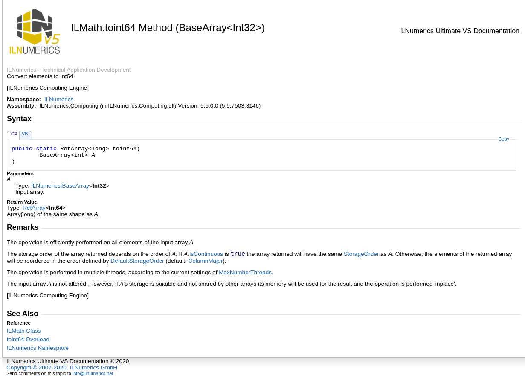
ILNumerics (59, 99)
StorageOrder (361, 254)
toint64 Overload (28, 339)
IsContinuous (206, 254)
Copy (504, 138)
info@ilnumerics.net (93, 373)
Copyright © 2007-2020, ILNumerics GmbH (61, 367)
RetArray (34, 208)
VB (25, 133)
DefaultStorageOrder (137, 261)
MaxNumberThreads (245, 272)
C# (14, 133)
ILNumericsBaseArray (60, 185)
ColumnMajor (205, 261)
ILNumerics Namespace (38, 348)
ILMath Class (24, 331)
